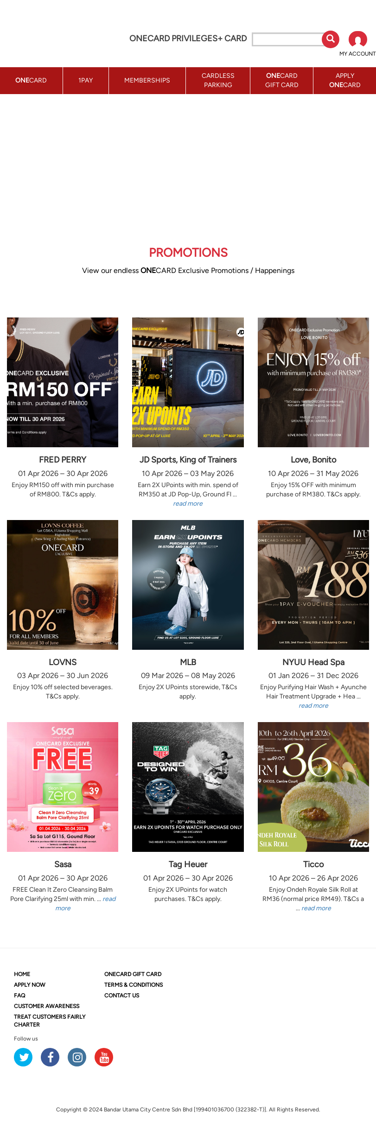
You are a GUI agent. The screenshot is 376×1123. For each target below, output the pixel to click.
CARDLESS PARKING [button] (218, 80)
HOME (22, 974)
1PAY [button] (85, 80)
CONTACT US (121, 995)
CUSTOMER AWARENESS (46, 1006)
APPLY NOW (29, 985)
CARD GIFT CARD (132, 974)
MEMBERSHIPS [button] (147, 80)
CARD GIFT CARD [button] (282, 80)
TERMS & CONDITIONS (133, 985)
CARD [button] (31, 80)
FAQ (19, 995)
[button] (357, 44)
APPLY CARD (345, 80)
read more (188, 504)
